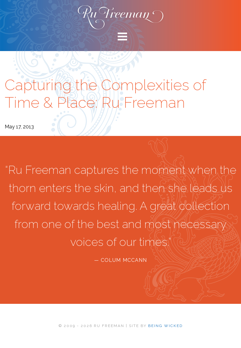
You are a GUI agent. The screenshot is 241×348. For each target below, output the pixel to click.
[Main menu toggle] (120, 36)
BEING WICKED (165, 326)
